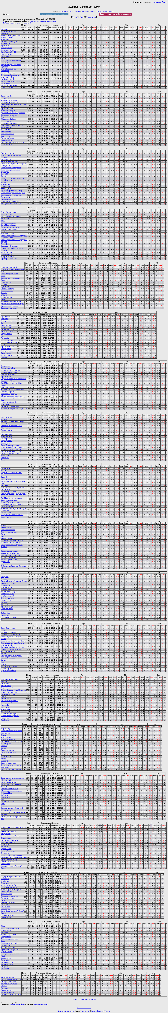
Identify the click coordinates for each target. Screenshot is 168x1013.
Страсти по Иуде (7, 96)
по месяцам (51, 21)
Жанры (81, 17)
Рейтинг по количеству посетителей (17, 23)
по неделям (42, 21)
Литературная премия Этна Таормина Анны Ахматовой (11, 37)
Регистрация (64, 11)
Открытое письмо (7, 87)
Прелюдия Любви (7, 108)
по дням (33, 21)
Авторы (74, 17)
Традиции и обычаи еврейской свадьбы (8, 78)
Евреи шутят (5, 56)
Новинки (92, 11)
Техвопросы (110, 11)
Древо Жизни (6, 46)
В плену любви (6, 48)
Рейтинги (77, 11)
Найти (71, 11)
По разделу (5, 29)
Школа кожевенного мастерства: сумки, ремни (54, 14)
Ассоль (3, 58)
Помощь (104, 11)
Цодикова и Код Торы (9, 85)
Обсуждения (84, 11)
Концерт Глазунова (8, 73)
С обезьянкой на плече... (10, 75)
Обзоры (98, 11)
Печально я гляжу (7, 50)
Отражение (5, 98)
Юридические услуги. (115, 14)
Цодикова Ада (159, 2)
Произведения (91, 17)
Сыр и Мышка (6, 54)
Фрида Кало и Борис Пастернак (8, 70)
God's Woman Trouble (8, 52)
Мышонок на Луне (8, 111)
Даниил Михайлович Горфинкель (13, 113)
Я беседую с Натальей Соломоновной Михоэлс (10, 101)
